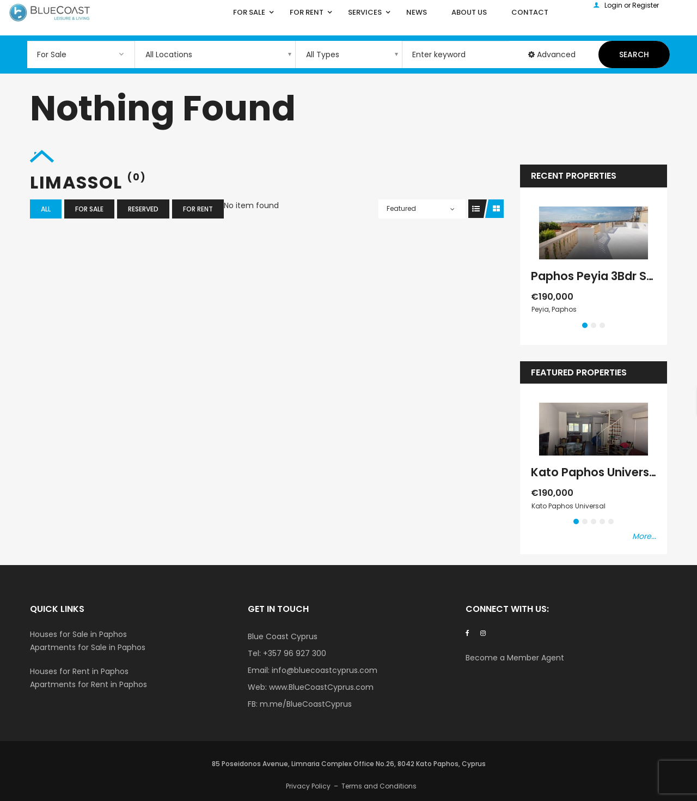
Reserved (143, 209)
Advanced (552, 54)
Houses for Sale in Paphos (78, 634)
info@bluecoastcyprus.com (324, 670)
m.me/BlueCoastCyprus (306, 704)
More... (644, 536)
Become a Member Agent (516, 657)
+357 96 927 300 (294, 653)
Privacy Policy (308, 786)
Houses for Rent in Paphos (79, 671)
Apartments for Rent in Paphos (88, 684)
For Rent (198, 209)
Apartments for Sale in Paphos (87, 647)
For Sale (89, 209)
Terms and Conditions (379, 786)
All (46, 209)
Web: (258, 687)
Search (634, 54)
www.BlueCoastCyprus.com (321, 687)
